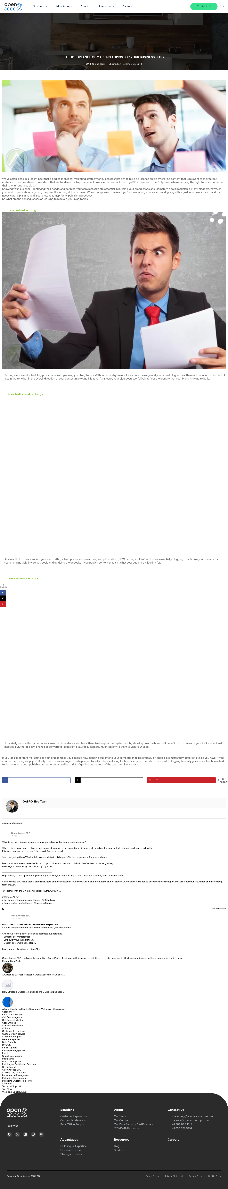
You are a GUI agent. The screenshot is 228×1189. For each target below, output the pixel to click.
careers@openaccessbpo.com (191, 1120)
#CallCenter (8, 900)
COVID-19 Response (126, 1128)
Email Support (9, 1047)
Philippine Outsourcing (14, 1078)
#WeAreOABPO (10, 897)
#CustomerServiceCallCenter (17, 903)
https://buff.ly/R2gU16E (27, 949)
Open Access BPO (20, 833)
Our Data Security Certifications (134, 1124)
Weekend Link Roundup (14, 1091)
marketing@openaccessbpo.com (192, 1116)
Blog (117, 1146)
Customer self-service (13, 1033)
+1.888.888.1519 (182, 1124)
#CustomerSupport (43, 903)
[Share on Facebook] (36, 780)
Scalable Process (70, 1150)
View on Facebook (218, 909)
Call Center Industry (12, 1020)
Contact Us (204, 6)
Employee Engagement (14, 1050)
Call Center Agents (12, 1017)
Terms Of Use (153, 1176)
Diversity (6, 1045)
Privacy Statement (174, 1176)
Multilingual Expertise (73, 1146)
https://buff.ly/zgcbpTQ (40, 866)
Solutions (39, 6)
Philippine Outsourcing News (17, 1080)
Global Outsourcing (12, 1056)
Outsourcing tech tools (14, 1072)
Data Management (11, 1039)
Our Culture (121, 1120)
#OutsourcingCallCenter (28, 900)
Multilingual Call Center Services (19, 1064)
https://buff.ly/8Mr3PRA (48, 890)
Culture (6, 1028)
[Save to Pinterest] (181, 780)
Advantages (62, 6)
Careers (127, 6)
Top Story (7, 1089)
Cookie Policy (214, 1176)
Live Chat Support (11, 1061)
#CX (25, 857)
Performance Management (16, 1075)
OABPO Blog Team (96, 64)
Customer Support (12, 1036)
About (84, 6)
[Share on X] (109, 780)
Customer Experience (13, 1031)
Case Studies (9, 1022)
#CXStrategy (48, 900)
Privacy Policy (195, 1176)
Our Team (120, 1116)
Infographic (8, 1058)
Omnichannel (9, 1067)
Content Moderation (12, 1025)
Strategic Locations (72, 1154)
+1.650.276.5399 (182, 1128)
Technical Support (11, 1086)
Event (5, 1053)
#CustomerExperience (72, 842)
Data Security (9, 1042)
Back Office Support (12, 1014)
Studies (118, 1150)
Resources (105, 6)
